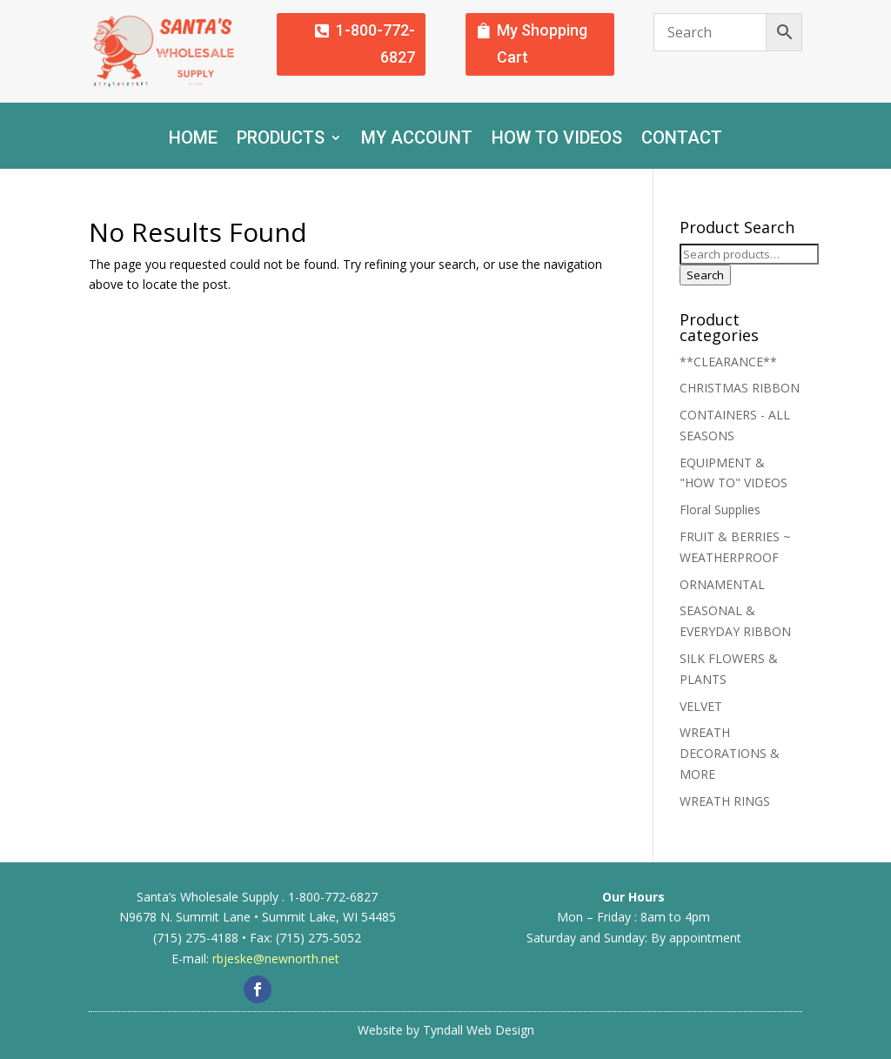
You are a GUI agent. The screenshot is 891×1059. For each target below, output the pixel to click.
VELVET (701, 706)
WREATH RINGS (725, 801)
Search (705, 275)
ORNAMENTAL (722, 584)
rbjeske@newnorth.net (275, 958)
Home (193, 139)
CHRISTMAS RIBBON (740, 387)
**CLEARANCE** (728, 361)
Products (281, 139)
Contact (681, 139)
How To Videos (557, 139)
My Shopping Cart (542, 43)
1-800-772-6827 (375, 43)
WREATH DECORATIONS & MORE (730, 753)
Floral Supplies (720, 509)
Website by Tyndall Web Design (446, 1030)
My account (416, 139)
